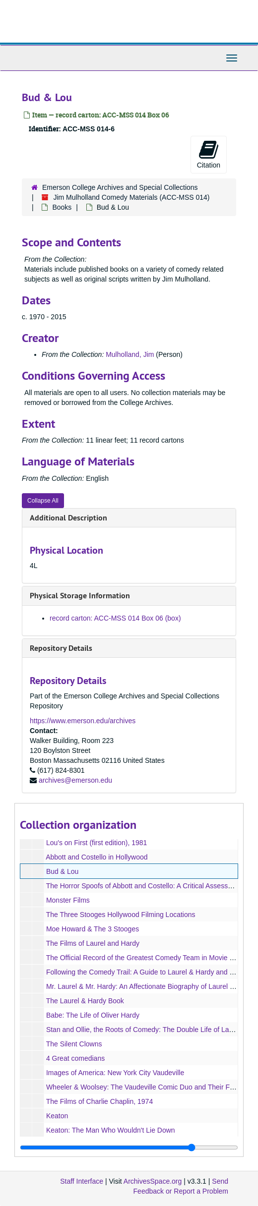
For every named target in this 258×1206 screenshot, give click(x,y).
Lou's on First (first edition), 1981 (96, 843)
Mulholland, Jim (130, 354)
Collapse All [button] (43, 500)
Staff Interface (81, 1181)
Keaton (57, 1116)
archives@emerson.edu (75, 780)
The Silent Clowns (74, 1044)
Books (61, 207)
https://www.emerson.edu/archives (82, 721)
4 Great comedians (75, 1058)
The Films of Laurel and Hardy (92, 943)
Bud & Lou (62, 871)
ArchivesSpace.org (153, 1181)
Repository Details (61, 648)
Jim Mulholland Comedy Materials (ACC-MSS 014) (131, 197)
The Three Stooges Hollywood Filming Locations (120, 915)
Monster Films (68, 900)
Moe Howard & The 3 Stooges (92, 929)
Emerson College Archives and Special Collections (120, 187)
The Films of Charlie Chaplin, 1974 (99, 1101)
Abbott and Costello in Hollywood (96, 857)
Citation (208, 154)
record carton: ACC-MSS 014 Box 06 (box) (115, 618)
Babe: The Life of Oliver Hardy (92, 1015)
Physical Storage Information (80, 595)
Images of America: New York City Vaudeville (115, 1073)
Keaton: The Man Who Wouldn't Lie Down (110, 1130)
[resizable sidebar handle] (129, 1147)
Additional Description (68, 518)
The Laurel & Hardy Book (85, 1001)
